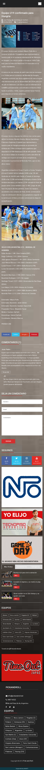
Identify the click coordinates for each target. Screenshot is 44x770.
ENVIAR (8, 441)
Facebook (6, 334)
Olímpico (17, 624)
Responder (6, 372)
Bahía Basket (27, 619)
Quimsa (17, 619)
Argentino (26, 624)
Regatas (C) (25, 615)
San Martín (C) (7, 628)
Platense (19, 641)
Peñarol (34, 615)
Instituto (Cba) (7, 632)
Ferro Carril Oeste (8, 636)
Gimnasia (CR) (7, 619)
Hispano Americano (31, 632)
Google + (24, 334)
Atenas (5, 615)
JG (5, 376)
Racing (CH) (28, 641)
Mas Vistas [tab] (8, 567)
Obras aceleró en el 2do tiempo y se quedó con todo (26, 595)
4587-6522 (11, 700)
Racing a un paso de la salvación (25, 573)
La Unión (35, 624)
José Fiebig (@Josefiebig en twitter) (15, 20)
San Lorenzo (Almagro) (24, 636)
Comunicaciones (8, 641)
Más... (16, 575)
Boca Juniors (14, 615)
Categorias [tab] (35, 567)
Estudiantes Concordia (22, 628)
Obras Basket (7, 624)
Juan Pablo (6, 349)
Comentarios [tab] (22, 567)
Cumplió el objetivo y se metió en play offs (27, 583)
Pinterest (34, 334)
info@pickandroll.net (14, 696)
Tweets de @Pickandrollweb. (11, 649)
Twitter (15, 334)
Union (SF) (18, 632)
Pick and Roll (28, 761)
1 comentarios (22, 22)
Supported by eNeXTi (22, 768)
